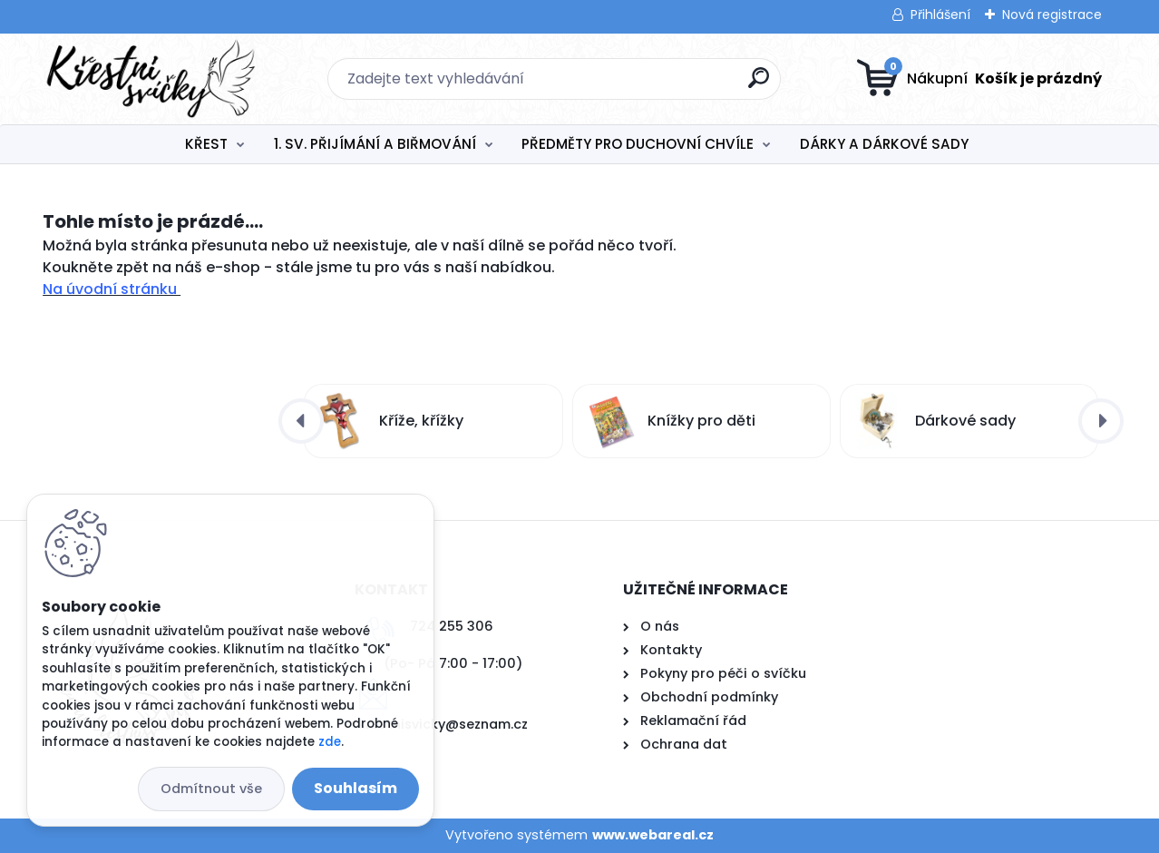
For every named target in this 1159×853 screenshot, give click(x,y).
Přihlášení (940, 14)
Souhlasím (355, 788)
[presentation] (301, 421)
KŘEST (206, 143)
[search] (758, 85)
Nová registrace (1052, 14)
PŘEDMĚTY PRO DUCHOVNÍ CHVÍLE (637, 143)
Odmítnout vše (211, 788)
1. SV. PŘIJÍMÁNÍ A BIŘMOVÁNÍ (375, 143)
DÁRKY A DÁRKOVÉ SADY (884, 143)
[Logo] (154, 79)
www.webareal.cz (653, 835)
